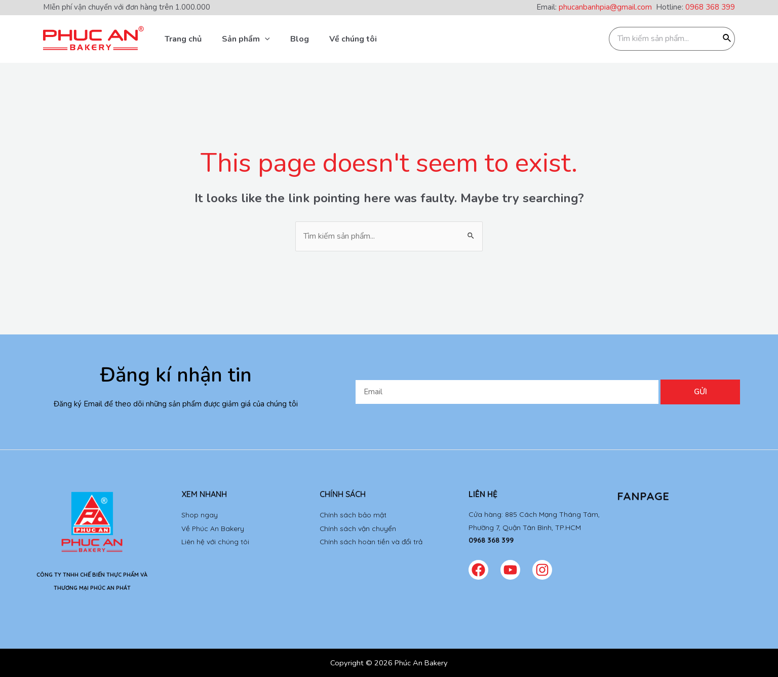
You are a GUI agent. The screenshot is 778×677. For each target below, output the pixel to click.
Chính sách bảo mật (353, 514)
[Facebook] (478, 570)
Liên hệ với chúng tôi (215, 540)
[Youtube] (510, 570)
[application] (265, 39)
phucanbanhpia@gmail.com (607, 7)
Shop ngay (199, 514)
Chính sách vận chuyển (358, 527)
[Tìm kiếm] (727, 38)
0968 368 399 (710, 7)
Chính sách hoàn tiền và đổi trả (371, 540)
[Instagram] (542, 570)
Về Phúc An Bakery (213, 527)
